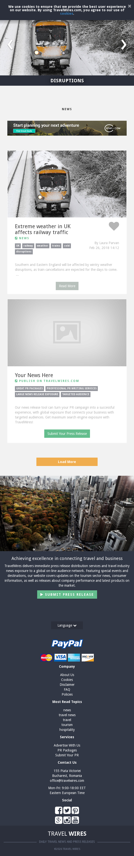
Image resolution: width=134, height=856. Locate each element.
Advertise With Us (67, 745)
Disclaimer (67, 685)
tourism (67, 725)
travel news (67, 715)
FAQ (67, 689)
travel (67, 720)
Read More (67, 286)
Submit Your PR (67, 755)
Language (67, 625)
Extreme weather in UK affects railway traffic (43, 229)
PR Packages (67, 750)
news (67, 710)
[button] (10, 43)
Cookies (67, 680)
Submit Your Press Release (67, 434)
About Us (67, 675)
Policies (67, 694)
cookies (66, 13)
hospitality (67, 730)
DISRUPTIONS (67, 80)
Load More (67, 462)
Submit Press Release (67, 594)
